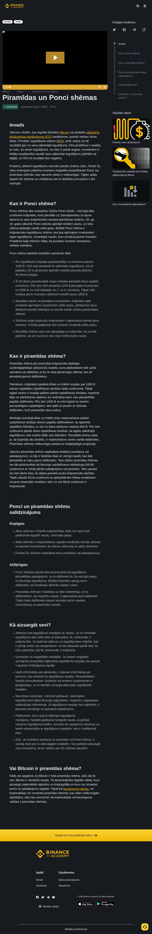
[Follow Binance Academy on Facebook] (37, 897)
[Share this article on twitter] (114, 29)
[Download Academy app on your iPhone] (85, 904)
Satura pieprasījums (69, 880)
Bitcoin (64, 132)
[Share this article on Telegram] (134, 29)
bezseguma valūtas (76, 788)
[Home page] (14, 6)
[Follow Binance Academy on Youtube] (53, 897)
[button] (145, 6)
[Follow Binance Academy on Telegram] (48, 897)
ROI (60, 141)
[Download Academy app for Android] (105, 904)
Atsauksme (64, 885)
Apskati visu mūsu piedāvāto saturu (76, 835)
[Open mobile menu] (144, 6)
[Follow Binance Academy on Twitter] (42, 897)
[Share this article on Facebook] (124, 29)
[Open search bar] (137, 6)
